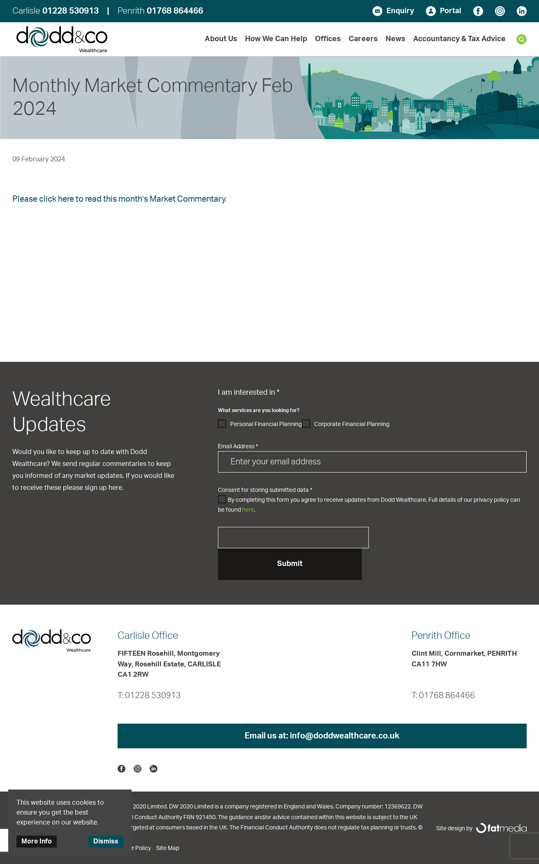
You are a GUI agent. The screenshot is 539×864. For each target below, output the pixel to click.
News (395, 39)
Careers (363, 39)
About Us (221, 39)
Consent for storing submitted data (265, 490)
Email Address (238, 446)
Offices (328, 39)
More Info (36, 841)
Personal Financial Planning (266, 424)
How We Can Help (276, 39)
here (248, 510)
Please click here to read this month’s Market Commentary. (119, 199)
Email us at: (322, 736)
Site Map (167, 848)
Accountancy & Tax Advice (459, 39)
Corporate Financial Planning (351, 424)
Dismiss (105, 841)
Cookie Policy (133, 848)
